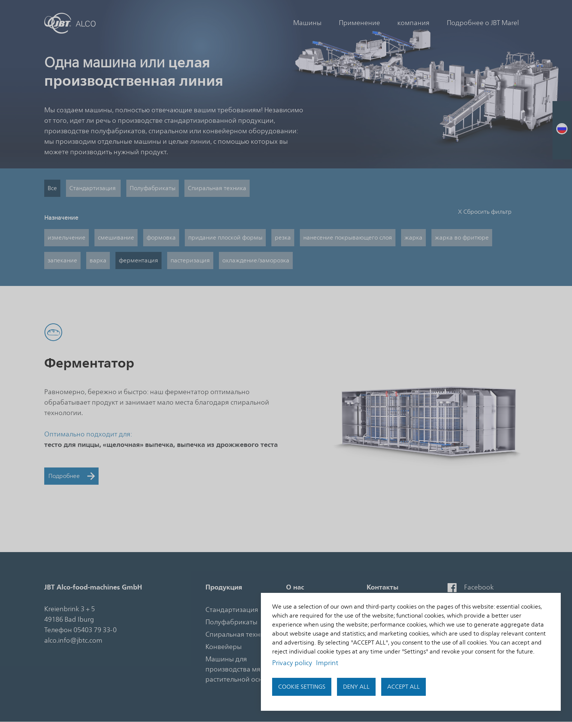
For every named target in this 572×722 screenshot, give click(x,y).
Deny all (356, 687)
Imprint (327, 663)
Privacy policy (292, 663)
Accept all (403, 687)
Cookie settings (301, 687)
